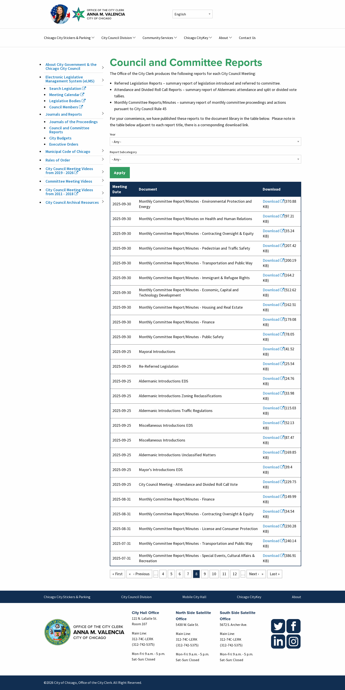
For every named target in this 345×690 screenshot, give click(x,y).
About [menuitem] (223, 37)
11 (225, 573)
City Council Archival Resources (72, 202)
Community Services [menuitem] (158, 37)
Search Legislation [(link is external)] (67, 88)
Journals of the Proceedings (73, 121)
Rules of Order (58, 160)
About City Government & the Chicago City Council (71, 66)
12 (236, 573)
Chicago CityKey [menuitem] (196, 37)
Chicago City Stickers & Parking (67, 597)
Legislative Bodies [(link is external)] (67, 100)
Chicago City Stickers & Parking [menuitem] (67, 37)
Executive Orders (63, 144)
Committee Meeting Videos (69, 181)
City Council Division (136, 597)
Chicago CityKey (249, 597)
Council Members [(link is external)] (66, 106)
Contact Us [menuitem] (247, 37)
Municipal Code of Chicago (68, 151)
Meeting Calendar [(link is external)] (66, 94)
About (296, 597)
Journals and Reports (64, 114)
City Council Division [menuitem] (116, 37)
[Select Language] (192, 14)
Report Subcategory (123, 152)
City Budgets (60, 138)
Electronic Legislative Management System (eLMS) (70, 78)
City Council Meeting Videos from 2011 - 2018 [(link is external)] (69, 191)
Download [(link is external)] (273, 201)
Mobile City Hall (194, 597)
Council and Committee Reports (69, 129)
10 (215, 573)
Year (113, 134)
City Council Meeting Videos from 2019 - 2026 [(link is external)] (69, 170)
